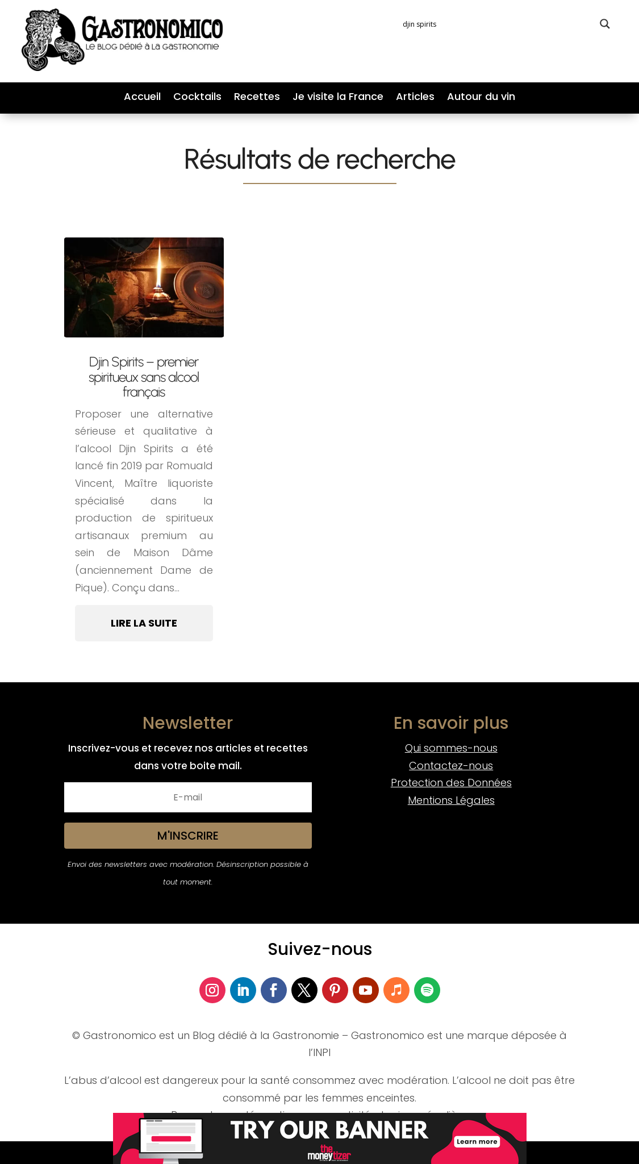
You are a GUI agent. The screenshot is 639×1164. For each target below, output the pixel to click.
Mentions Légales (451, 800)
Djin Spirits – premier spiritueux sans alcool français (144, 376)
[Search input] (498, 24)
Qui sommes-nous (451, 748)
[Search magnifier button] (605, 24)
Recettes (257, 98)
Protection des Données (451, 782)
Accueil (142, 98)
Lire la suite (144, 623)
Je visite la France (338, 98)
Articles (415, 98)
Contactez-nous (451, 765)
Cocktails (197, 98)
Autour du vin (481, 98)
